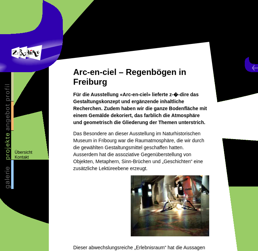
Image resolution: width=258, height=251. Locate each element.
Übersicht (23, 152)
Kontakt (22, 157)
